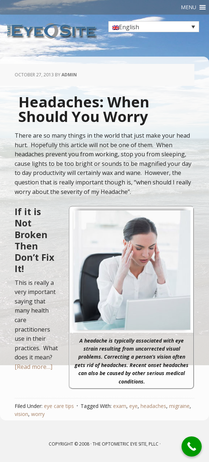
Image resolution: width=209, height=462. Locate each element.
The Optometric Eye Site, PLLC (125, 444)
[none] (153, 26)
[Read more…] (33, 367)
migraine (179, 405)
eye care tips (59, 405)
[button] (188, 7)
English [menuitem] (129, 27)
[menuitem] (153, 26)
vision (21, 414)
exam (119, 405)
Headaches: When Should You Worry (83, 109)
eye (133, 405)
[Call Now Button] (192, 446)
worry (38, 414)
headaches (153, 405)
